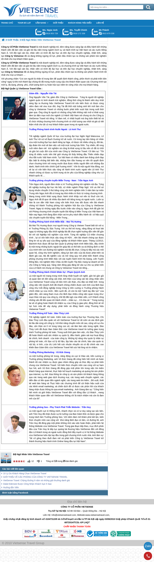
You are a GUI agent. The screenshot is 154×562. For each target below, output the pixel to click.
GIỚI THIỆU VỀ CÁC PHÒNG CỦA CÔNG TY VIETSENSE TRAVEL (35, 477)
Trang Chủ (38, 10)
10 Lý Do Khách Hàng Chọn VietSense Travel (24, 473)
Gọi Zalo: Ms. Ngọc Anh (38, 32)
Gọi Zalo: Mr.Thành (95, 32)
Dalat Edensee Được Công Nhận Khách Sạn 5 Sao (27, 484)
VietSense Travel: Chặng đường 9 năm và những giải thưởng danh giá (36, 480)
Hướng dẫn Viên (11, 487)
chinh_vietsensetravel (71, 33)
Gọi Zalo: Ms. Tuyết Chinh (65, 32)
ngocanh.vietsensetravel (43, 33)
